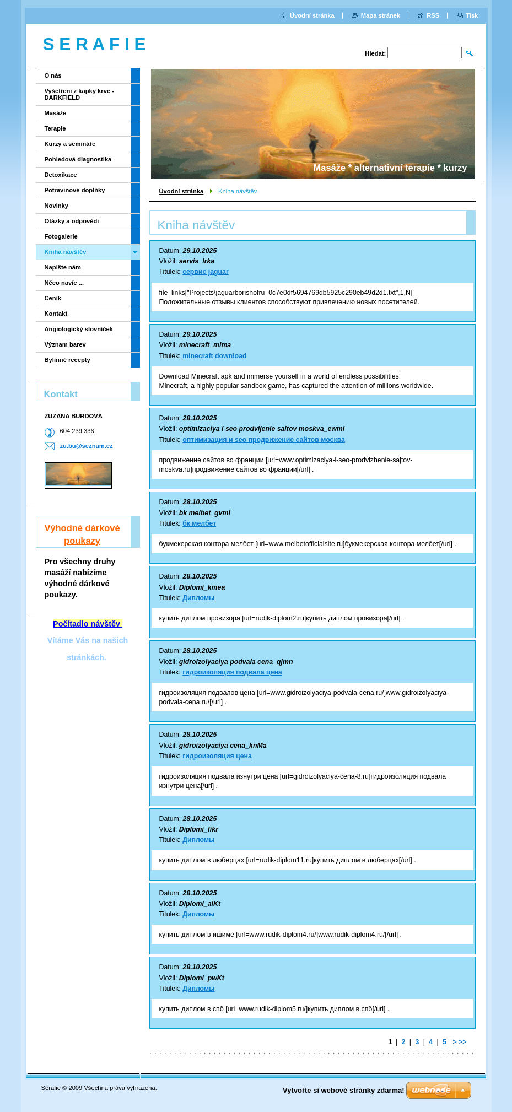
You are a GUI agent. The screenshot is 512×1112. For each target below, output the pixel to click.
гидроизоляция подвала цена (232, 672)
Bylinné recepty (67, 360)
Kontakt (56, 313)
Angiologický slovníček (79, 329)
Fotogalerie (61, 236)
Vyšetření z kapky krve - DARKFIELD (79, 94)
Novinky (57, 205)
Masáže (56, 113)
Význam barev (65, 344)
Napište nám (63, 267)
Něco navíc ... (64, 282)
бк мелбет (199, 523)
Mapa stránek (381, 15)
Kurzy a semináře (70, 144)
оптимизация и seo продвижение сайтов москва (263, 440)
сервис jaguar (205, 272)
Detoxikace (61, 174)
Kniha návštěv (66, 252)
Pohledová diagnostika (78, 159)
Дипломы (198, 598)
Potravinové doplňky (75, 190)
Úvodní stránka (181, 191)
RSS (433, 15)
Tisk (472, 15)
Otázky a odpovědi (72, 221)
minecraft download (214, 356)
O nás (53, 75)
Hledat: (375, 53)
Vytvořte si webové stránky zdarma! (344, 1090)
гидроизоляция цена (217, 756)
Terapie (55, 128)
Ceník (53, 298)
